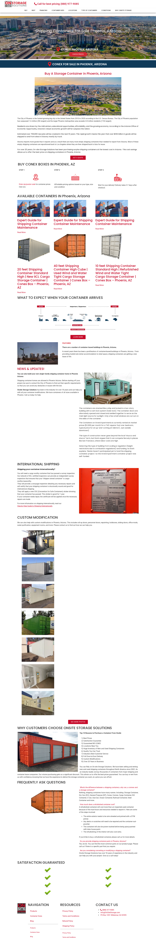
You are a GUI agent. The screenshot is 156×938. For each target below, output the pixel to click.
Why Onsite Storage (123, 10)
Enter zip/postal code (27, 184)
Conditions (106, 10)
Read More (21, 232)
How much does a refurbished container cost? (97, 804)
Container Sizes (58, 10)
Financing (43, 10)
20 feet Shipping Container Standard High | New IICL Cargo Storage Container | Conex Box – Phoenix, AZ (33, 278)
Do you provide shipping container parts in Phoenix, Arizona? (103, 841)
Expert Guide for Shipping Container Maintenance (32, 224)
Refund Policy (67, 921)
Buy (26, 10)
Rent (33, 10)
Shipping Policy (68, 926)
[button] (109, 788)
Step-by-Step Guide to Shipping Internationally (34, 506)
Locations (72, 10)
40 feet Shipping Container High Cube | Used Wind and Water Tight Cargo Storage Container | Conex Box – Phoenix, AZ (72, 275)
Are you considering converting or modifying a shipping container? (105, 850)
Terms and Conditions (70, 916)
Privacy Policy (67, 911)
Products (33, 911)
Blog (32, 921)
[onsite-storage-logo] (16, 4)
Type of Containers (89, 10)
